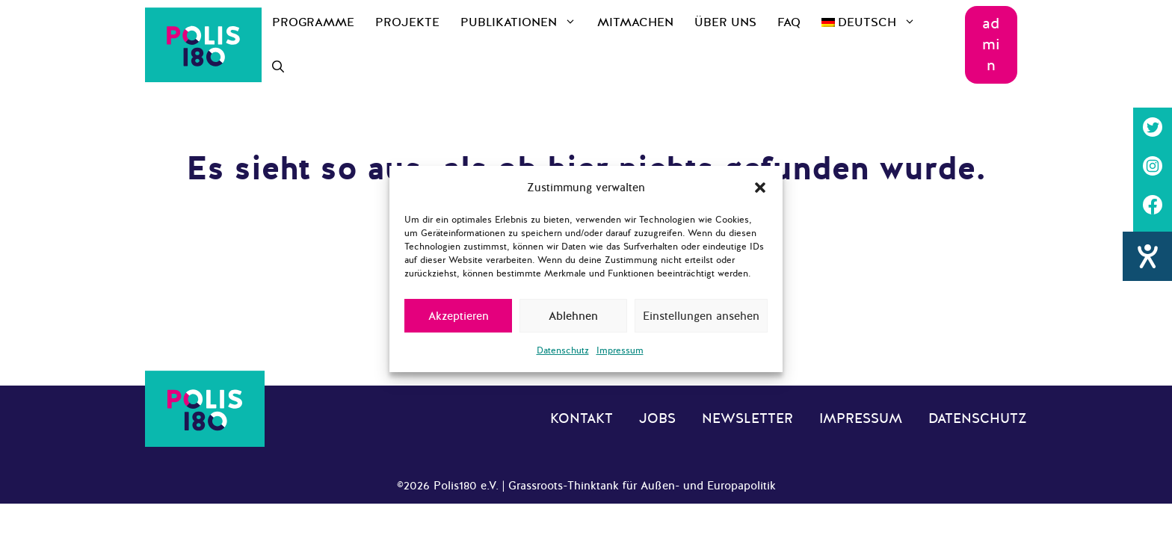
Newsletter (747, 418)
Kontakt (581, 418)
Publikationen (523, 22)
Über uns (725, 22)
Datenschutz (563, 350)
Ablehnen (573, 316)
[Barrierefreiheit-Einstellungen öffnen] (1147, 287)
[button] (760, 187)
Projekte (407, 22)
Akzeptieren (458, 316)
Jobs (657, 418)
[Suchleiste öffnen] (278, 67)
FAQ (789, 22)
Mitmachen (635, 22)
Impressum (620, 350)
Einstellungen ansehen (701, 316)
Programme (313, 22)
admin (991, 44)
